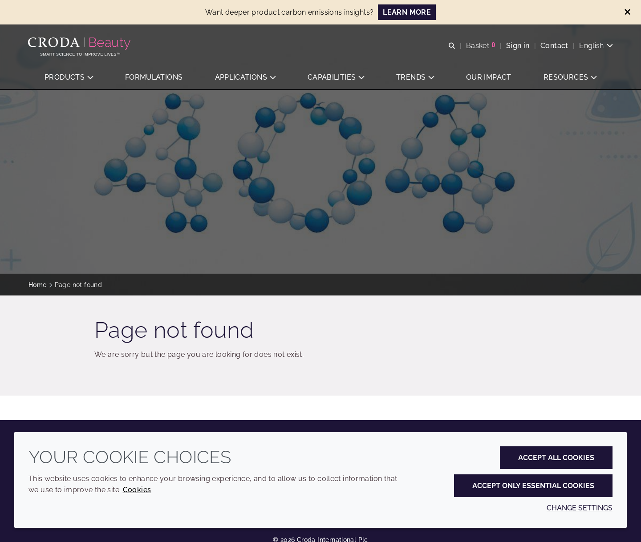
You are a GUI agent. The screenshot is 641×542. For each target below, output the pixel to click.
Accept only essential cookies (533, 485)
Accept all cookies (556, 457)
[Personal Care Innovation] (80, 44)
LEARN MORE (407, 12)
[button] (69, 78)
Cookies (137, 489)
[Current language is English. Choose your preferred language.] (596, 45)
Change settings (580, 508)
